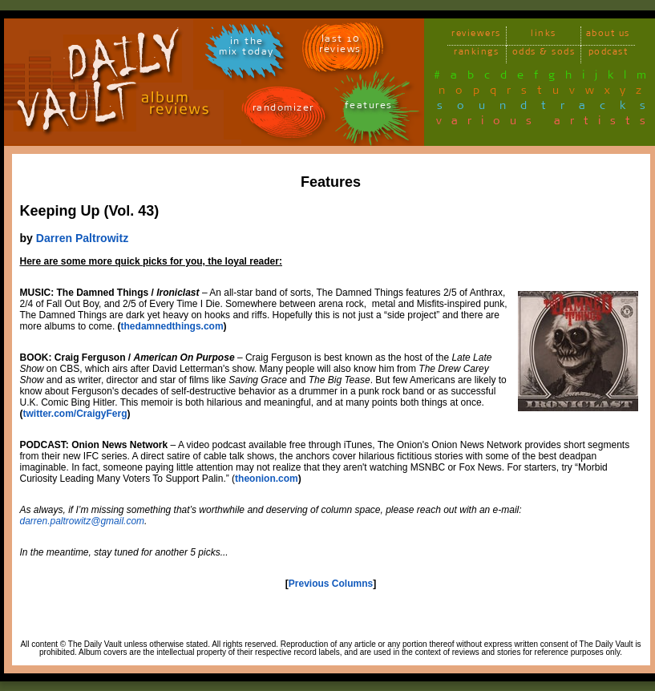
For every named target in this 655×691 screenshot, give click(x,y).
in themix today (246, 48)
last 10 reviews (340, 46)
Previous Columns (331, 583)
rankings (476, 54)
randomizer (283, 110)
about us (608, 35)
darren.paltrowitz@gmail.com (82, 521)
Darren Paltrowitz (82, 238)
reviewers (476, 35)
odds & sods (544, 54)
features (369, 108)
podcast (608, 54)
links (543, 35)
